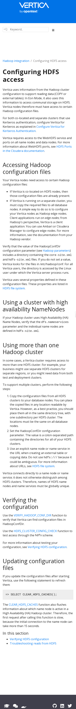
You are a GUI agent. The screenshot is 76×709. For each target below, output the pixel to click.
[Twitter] (70, 706)
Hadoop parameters (56, 251)
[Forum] (15, 706)
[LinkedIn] (62, 706)
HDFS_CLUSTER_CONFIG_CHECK (35, 531)
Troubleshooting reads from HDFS (33, 643)
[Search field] (26, 29)
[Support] (23, 706)
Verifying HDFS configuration (47, 547)
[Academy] (6, 706)
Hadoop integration (16, 61)
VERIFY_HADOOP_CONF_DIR (32, 515)
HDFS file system (14, 288)
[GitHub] (55, 706)
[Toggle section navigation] (53, 30)
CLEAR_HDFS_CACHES (23, 605)
